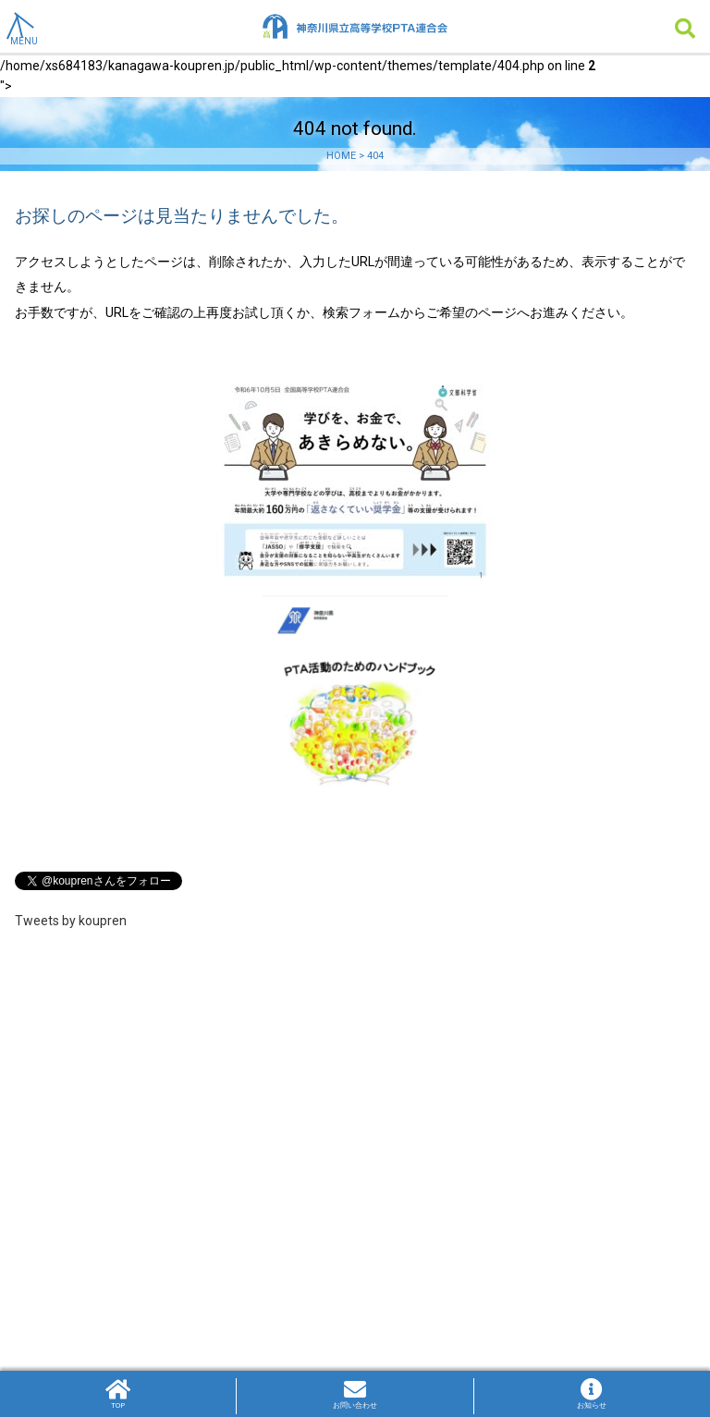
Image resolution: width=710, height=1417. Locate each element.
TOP (118, 1394)
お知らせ (592, 1394)
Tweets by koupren (71, 920)
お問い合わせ (354, 1394)
